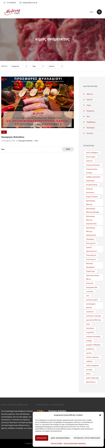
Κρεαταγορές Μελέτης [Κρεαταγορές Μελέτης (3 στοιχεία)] (90, 202)
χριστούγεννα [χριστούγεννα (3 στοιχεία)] (90, 382)
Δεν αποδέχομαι (60, 438)
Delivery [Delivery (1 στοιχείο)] (89, 161)
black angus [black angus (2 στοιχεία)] (90, 157)
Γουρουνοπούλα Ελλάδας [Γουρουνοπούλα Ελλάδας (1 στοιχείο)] (91, 171)
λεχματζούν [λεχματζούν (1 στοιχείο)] (90, 332)
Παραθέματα (91, 122)
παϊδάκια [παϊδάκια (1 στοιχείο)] (89, 361)
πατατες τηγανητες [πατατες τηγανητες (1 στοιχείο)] (92, 357)
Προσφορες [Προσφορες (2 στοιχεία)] (90, 239)
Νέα (88, 116)
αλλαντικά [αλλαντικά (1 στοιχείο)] (89, 283)
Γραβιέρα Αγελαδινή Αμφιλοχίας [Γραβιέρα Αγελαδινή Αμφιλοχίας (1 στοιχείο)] (93, 179)
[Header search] (99, 12)
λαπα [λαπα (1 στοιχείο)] (88, 324)
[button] (100, 415)
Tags (34, 66)
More (3, 149)
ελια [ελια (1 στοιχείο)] (87, 295)
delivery (90, 94)
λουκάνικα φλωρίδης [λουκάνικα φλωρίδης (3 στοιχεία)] (93, 336)
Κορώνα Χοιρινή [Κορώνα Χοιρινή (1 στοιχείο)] (92, 196)
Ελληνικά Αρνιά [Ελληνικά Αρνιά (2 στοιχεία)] (91, 185)
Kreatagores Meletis (25, 141)
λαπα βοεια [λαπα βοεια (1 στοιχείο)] (90, 328)
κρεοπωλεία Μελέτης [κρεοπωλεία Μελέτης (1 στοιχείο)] (93, 320)
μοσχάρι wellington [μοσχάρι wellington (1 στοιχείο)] (93, 345)
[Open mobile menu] (92, 11)
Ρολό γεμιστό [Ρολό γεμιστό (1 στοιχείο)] (90, 243)
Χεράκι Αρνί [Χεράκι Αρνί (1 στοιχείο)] (90, 271)
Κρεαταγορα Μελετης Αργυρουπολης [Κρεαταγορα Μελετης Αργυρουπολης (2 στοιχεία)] (91, 220)
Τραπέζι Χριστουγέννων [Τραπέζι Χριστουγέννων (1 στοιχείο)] (91, 249)
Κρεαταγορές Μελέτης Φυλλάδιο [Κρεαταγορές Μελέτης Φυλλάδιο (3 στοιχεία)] (92, 210)
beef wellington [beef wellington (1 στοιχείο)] (92, 152)
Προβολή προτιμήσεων (87, 438)
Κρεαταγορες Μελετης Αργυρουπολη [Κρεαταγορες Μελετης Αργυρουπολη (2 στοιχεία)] (91, 231)
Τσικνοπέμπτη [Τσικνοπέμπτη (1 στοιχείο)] (91, 255)
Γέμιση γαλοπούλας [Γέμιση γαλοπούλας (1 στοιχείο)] (93, 165)
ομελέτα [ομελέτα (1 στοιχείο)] (89, 353)
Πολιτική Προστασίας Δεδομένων (74, 443)
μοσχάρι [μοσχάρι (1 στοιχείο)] (89, 340)
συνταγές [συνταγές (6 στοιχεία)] (89, 369)
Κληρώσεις (90, 111)
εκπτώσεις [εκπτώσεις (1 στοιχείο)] (89, 291)
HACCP (89, 100)
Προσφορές (91, 128)
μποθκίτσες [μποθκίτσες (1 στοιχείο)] (90, 349)
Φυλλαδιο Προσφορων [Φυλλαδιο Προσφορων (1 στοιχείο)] (90, 265)
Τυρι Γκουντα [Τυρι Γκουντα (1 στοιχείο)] (91, 259)
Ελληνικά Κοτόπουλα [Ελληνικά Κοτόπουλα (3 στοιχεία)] (90, 191)
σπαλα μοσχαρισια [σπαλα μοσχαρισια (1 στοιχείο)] (92, 365)
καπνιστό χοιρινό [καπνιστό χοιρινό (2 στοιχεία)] (92, 300)
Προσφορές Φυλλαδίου (12, 137)
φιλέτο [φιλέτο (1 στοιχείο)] (88, 374)
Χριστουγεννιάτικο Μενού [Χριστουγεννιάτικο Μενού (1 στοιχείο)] (92, 277)
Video (89, 105)
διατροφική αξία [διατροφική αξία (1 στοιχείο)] (91, 287)
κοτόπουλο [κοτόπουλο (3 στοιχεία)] (90, 312)
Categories (15, 66)
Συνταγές (90, 133)
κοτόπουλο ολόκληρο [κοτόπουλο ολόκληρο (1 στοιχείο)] (93, 316)
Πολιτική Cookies (56, 443)
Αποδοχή (41, 438)
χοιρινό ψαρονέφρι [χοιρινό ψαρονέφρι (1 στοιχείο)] (92, 378)
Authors (51, 66)
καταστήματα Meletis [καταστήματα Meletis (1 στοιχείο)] (90, 306)
